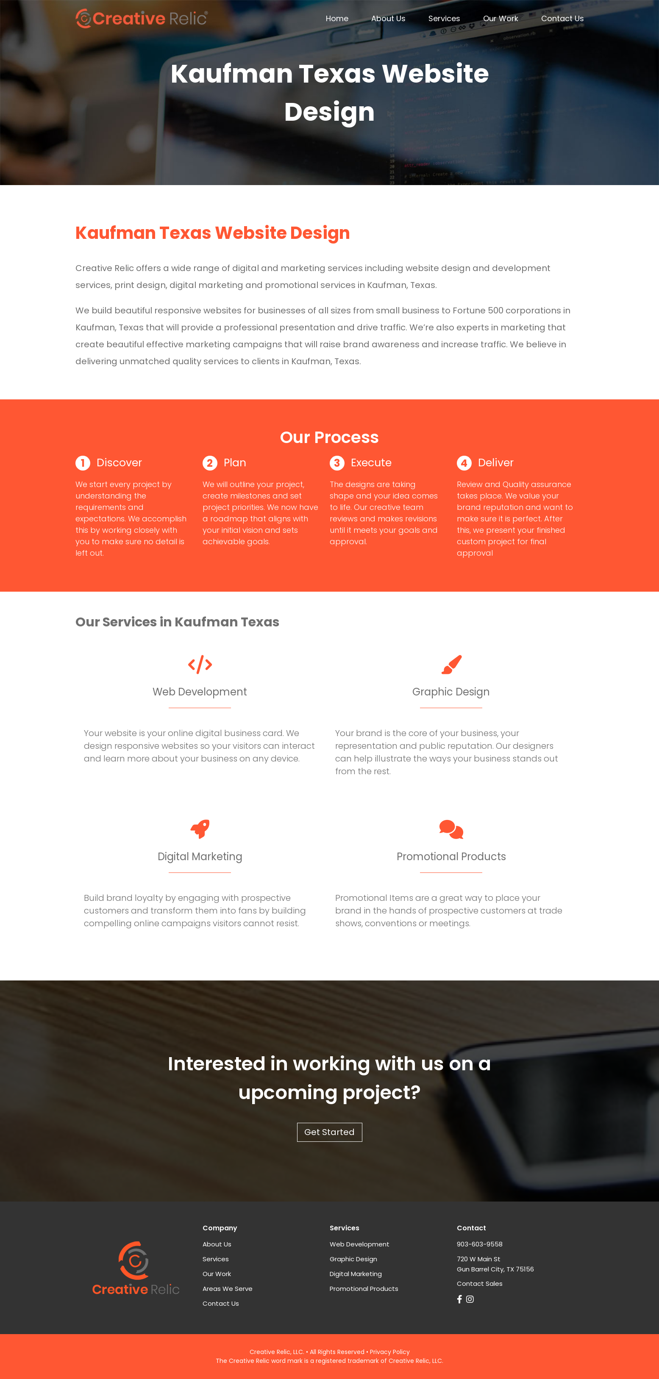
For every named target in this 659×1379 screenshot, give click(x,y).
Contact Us (562, 18)
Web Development (359, 1244)
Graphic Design (353, 1258)
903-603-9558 (480, 1244)
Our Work (500, 18)
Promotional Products (364, 1288)
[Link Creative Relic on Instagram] (471, 1299)
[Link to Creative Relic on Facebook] (460, 1299)
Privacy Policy (390, 1352)
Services (444, 18)
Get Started (329, 1132)
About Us (388, 18)
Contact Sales (480, 1283)
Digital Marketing (356, 1273)
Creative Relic (270, 1352)
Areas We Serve (228, 1288)
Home (337, 18)
